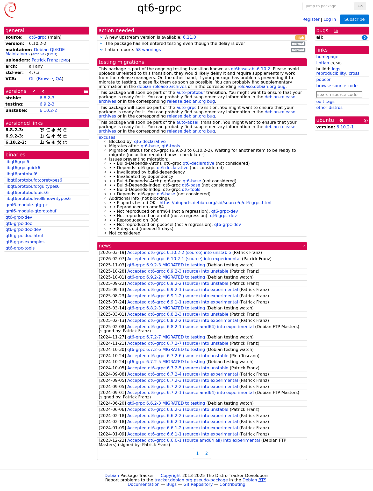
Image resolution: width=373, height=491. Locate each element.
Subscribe (354, 19)
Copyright (171, 475)
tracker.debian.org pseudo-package (191, 480)
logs (336, 68)
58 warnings (148, 49)
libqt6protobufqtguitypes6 (32, 186)
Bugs (171, 484)
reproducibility (331, 73)
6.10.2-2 (48, 110)
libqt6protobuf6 (21, 173)
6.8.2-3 (47, 97)
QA (59, 78)
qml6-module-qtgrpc (26, 204)
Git (32, 78)
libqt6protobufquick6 (27, 192)
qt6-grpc (38, 37)
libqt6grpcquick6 (22, 167)
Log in (330, 19)
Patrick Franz (45, 60)
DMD (52, 54)
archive (38, 54)
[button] (101, 37)
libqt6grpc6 (17, 161)
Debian (111, 475)
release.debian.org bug (261, 86)
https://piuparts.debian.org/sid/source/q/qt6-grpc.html (215, 202)
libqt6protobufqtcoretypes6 (33, 180)
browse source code (336, 85)
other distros (329, 107)
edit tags (325, 101)
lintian (322, 62)
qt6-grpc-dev (18, 217)
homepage (327, 56)
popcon (324, 79)
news (105, 246)
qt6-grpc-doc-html (24, 235)
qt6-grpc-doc (18, 223)
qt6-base (150, 145)
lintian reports (202, 50)
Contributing (233, 484)
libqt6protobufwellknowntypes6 (38, 198)
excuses (107, 137)
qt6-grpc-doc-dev (23, 229)
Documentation (144, 484)
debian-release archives (162, 86)
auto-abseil (187, 122)
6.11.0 (189, 37)
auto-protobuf (190, 92)
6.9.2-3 (47, 104)
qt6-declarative (150, 141)
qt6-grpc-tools (19, 248)
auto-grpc (186, 107)
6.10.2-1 (345, 127)
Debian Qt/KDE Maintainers (35, 52)
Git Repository (198, 484)
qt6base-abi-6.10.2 (250, 68)
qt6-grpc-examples (25, 241)
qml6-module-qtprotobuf (30, 211)
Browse (45, 78)
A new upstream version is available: (202, 37)
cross (354, 73)
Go (360, 6)
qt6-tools (171, 145)
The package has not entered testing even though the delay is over (202, 44)
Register (311, 19)
